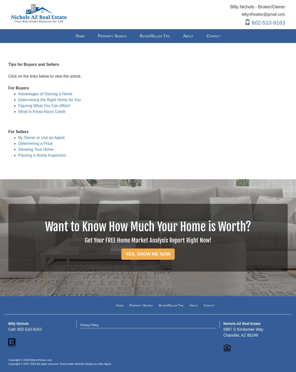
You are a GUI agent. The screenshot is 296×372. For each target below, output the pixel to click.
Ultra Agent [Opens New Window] (104, 363)
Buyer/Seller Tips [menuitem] (155, 36)
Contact (209, 305)
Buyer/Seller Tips (171, 305)
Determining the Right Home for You (49, 100)
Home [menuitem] (80, 36)
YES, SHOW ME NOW (147, 254)
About (193, 305)
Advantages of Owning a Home (45, 94)
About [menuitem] (188, 36)
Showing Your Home (36, 149)
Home (119, 305)
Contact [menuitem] (213, 36)
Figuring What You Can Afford (44, 106)
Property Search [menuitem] (112, 36)
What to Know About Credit (41, 112)
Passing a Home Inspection (42, 155)
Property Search (141, 305)
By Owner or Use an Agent (41, 138)
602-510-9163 (268, 23)
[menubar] (148, 36)
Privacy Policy (89, 325)
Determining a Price (35, 143)
